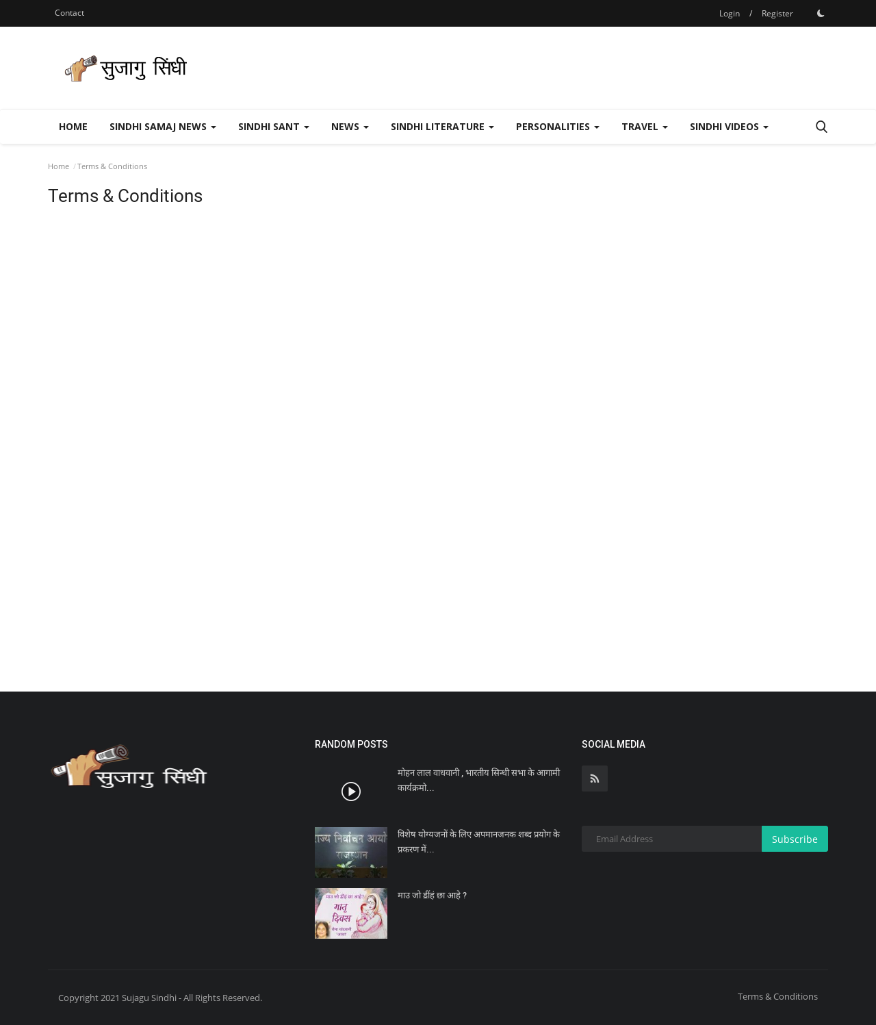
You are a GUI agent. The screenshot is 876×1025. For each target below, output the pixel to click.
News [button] (350, 126)
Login (729, 13)
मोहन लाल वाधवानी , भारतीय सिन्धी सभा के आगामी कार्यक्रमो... (479, 780)
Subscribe (795, 839)
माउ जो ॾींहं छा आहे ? (432, 895)
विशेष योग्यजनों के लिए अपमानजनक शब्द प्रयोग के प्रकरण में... (479, 842)
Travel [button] (644, 126)
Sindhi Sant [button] (273, 126)
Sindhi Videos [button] (729, 126)
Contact (69, 12)
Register (777, 13)
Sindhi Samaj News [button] (163, 126)
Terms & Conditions (778, 996)
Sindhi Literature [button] (442, 126)
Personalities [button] (558, 126)
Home (73, 126)
